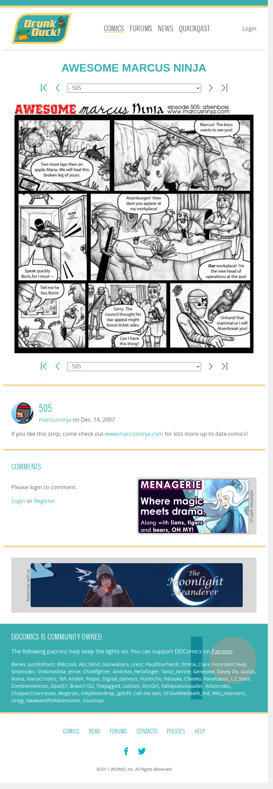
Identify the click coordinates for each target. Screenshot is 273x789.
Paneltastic (216, 678)
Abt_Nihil (89, 664)
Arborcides (217, 686)
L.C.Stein (241, 678)
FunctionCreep (229, 664)
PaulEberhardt (162, 664)
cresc (137, 664)
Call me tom (147, 693)
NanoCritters (41, 678)
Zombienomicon (29, 686)
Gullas (248, 671)
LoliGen (131, 686)
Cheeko (192, 678)
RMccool (66, 664)
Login (249, 28)
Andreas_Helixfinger (136, 671)
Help (200, 731)
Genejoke (204, 671)
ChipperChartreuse (33, 693)
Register (44, 501)
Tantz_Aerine (176, 671)
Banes (18, 664)
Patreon (221, 651)
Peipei (93, 678)
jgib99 (124, 693)
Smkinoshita (51, 671)
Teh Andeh (71, 678)
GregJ (17, 700)
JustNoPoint (41, 664)
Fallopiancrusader (182, 686)
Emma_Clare (196, 664)
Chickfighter (96, 671)
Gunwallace (115, 664)
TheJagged (108, 686)
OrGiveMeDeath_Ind (186, 693)
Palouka (173, 678)
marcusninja (55, 419)
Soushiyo (93, 700)
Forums (141, 29)
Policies (176, 731)
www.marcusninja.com (134, 434)
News (165, 29)
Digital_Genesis (120, 678)
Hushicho (151, 678)
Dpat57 (59, 686)
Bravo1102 (82, 686)
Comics (114, 29)
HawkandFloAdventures (53, 700)
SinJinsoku (23, 671)
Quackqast (194, 29)
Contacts (146, 731)
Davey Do (227, 671)
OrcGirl (150, 686)
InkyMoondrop (97, 693)
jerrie (74, 671)
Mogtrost (68, 693)
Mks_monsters (228, 693)
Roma (17, 678)
